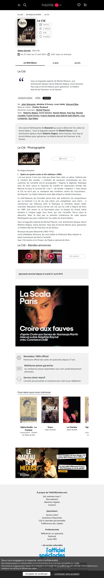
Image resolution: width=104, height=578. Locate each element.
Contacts (52, 505)
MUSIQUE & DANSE (25, 98)
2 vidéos (44, 28)
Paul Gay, (71, 112)
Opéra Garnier (24, 50)
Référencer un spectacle (52, 533)
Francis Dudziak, (48, 115)
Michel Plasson (43, 110)
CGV (40, 520)
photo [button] (63, 159)
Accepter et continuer (36, 573)
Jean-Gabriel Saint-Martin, (68, 115)
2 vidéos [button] (74, 256)
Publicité (52, 536)
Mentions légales (52, 502)
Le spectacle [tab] (30, 63)
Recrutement (52, 499)
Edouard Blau (72, 104)
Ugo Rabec (33, 118)
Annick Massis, (59, 112)
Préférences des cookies (52, 523)
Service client (52, 515)
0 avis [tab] (55, 63)
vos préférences (63, 566)
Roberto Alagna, (30, 112)
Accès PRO (52, 539)
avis (43, 33)
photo (44, 24)
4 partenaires (19, 566)
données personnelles (55, 520)
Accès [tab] (77, 63)
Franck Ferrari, (33, 115)
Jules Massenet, (29, 104)
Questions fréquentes (52, 517)
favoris (44, 37)
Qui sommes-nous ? (52, 496)
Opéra (37, 98)
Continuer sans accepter (67, 573)
